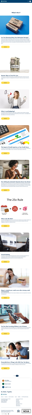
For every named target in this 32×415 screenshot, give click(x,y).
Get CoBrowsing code (3, 402)
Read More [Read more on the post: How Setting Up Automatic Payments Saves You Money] (5, 190)
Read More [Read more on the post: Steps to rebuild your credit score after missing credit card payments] (5, 297)
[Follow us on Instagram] (5, 413)
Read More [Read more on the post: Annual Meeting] (5, 261)
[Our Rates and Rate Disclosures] (16, 380)
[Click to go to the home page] (4, 1)
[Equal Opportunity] (18, 405)
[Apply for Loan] (16, 387)
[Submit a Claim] (18, 404)
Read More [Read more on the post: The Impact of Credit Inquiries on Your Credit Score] (5, 153)
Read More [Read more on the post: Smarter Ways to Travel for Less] (5, 82)
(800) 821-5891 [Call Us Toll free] (5, 400)
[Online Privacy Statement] (19, 403)
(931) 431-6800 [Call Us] (5, 399)
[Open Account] (16, 383)
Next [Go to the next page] (17, 375)
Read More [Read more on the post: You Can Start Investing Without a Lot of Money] (5, 333)
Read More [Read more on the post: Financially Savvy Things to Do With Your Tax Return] (5, 368)
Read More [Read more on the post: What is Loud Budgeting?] (5, 118)
